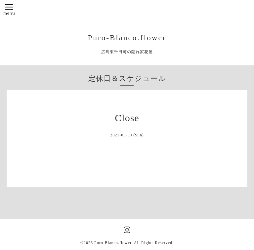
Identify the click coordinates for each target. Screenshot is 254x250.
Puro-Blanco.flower (127, 37)
